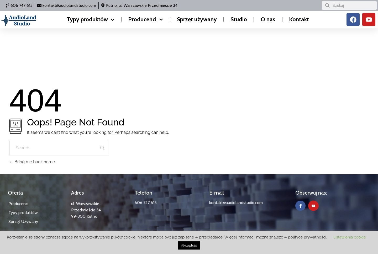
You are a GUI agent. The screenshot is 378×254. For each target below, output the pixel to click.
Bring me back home (32, 161)
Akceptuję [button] (189, 245)
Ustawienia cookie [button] (349, 237)
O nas (268, 19)
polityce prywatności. (307, 237)
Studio (238, 19)
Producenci (145, 19)
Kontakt (299, 19)
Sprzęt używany (197, 19)
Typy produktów (90, 19)
